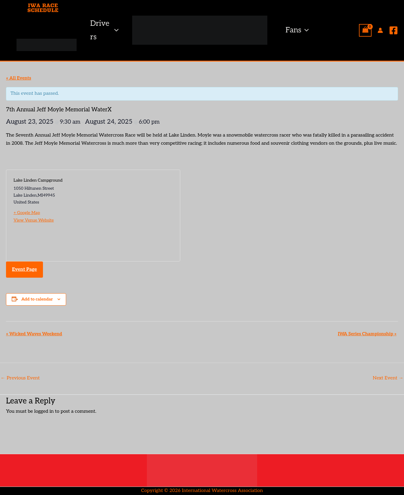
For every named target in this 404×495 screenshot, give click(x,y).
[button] (115, 30)
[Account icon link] (380, 30)
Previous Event (20, 378)
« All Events (18, 78)
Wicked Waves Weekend (34, 334)
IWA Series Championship (367, 334)
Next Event (388, 378)
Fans (297, 30)
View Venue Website (34, 220)
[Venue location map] (133, 215)
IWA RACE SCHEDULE (43, 7)
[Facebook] (393, 30)
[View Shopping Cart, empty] (365, 30)
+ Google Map (27, 212)
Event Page (24, 269)
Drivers (104, 30)
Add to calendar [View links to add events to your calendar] (37, 299)
